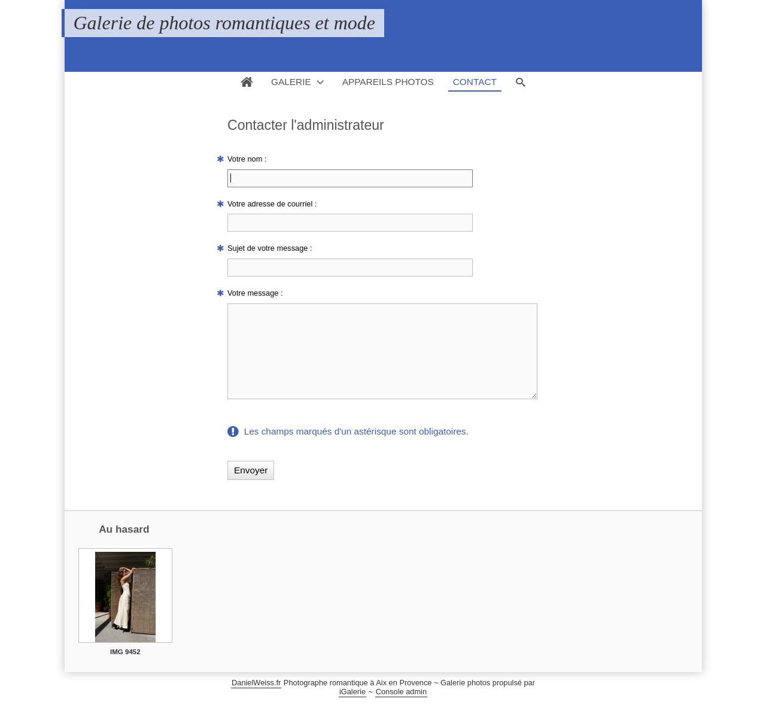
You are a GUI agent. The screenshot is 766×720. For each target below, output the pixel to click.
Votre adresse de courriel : (272, 203)
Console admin (401, 709)
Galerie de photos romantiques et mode (225, 23)
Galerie (291, 82)
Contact (475, 82)
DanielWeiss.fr (256, 700)
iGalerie (352, 709)
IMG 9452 (125, 669)
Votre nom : (246, 158)
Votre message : (254, 292)
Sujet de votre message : (269, 248)
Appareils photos (388, 82)
